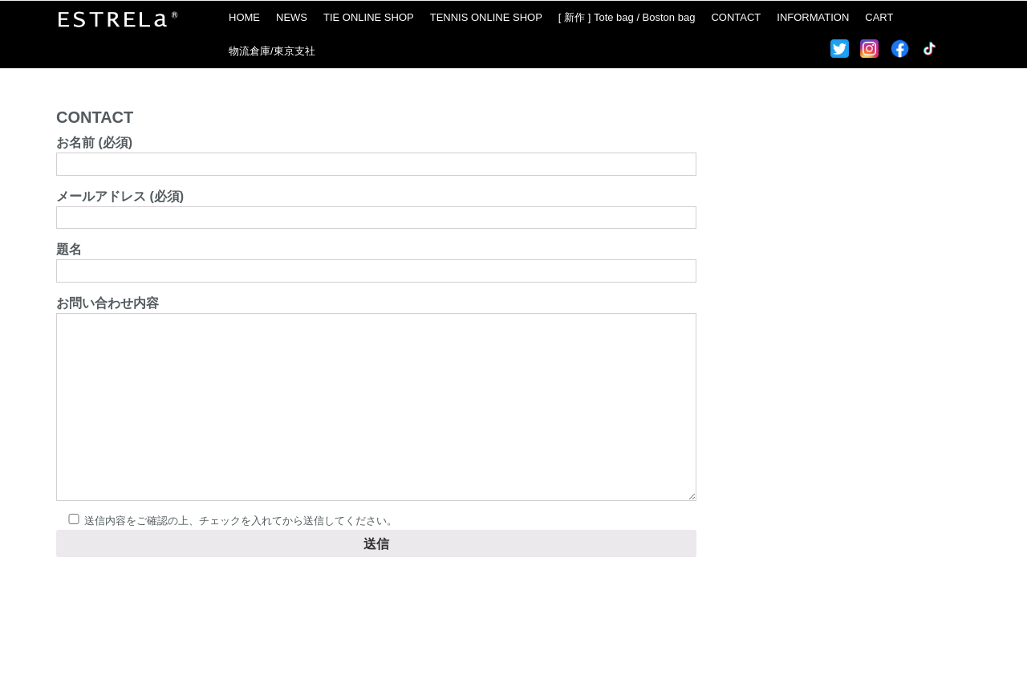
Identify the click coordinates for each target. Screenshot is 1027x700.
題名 (376, 259)
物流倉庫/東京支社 (272, 51)
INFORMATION (813, 17)
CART (879, 17)
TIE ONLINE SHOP (368, 17)
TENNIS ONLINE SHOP (486, 17)
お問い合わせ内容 (376, 399)
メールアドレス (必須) (376, 206)
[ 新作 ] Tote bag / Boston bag (627, 17)
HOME (244, 17)
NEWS (291, 17)
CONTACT (736, 17)
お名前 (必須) (376, 153)
